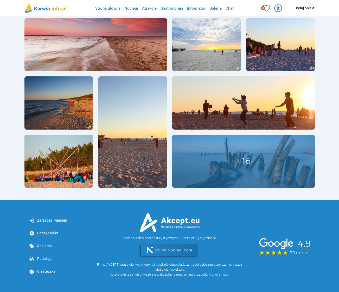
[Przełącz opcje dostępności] (278, 8)
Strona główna (107, 8)
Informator (196, 8)
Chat (230, 8)
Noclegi (131, 8)
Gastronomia (172, 8)
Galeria (215, 8)
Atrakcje (149, 8)
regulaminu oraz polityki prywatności (202, 274)
